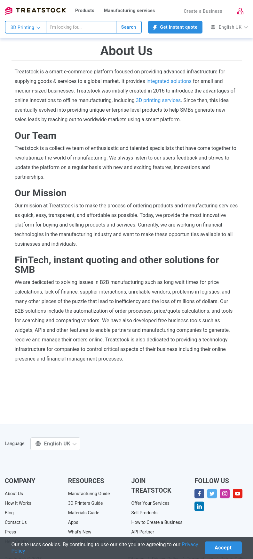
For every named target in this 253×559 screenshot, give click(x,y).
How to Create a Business (157, 522)
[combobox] (81, 27)
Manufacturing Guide (89, 493)
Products (84, 10)
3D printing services (158, 100)
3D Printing (26, 27)
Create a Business (203, 11)
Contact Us (16, 522)
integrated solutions (169, 81)
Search (128, 27)
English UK (229, 27)
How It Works (18, 503)
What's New (79, 531)
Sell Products (144, 512)
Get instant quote (175, 27)
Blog (9, 512)
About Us (14, 493)
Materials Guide (83, 512)
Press (10, 531)
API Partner (142, 531)
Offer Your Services (150, 503)
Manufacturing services (129, 10)
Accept (223, 548)
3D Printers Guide (85, 503)
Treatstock (35, 11)
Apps (73, 522)
